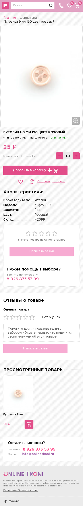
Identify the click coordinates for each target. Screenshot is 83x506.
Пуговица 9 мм (13, 414)
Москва (11, 501)
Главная (9, 18)
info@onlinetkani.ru (38, 454)
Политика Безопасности (20, 490)
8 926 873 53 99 (23, 279)
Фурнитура (28, 18)
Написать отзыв (41, 251)
